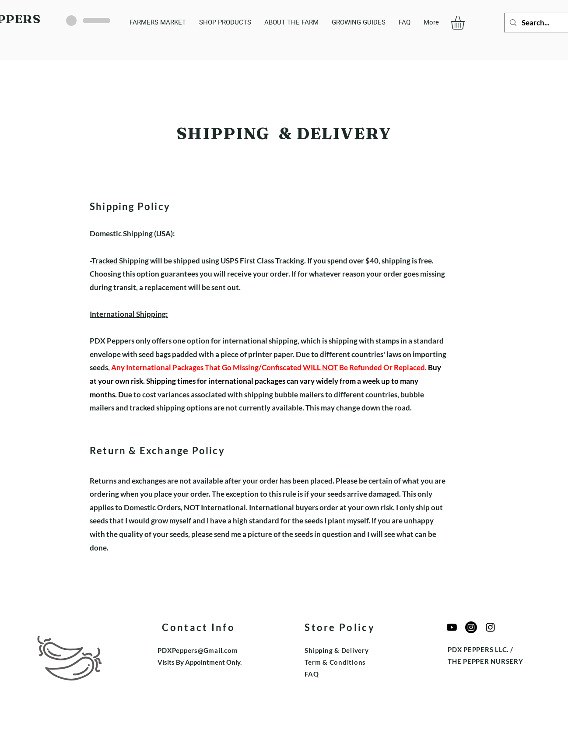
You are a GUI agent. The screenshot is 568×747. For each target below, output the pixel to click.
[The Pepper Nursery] (471, 627)
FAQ (312, 674)
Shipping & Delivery (336, 650)
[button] (466, 23)
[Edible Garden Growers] (490, 627)
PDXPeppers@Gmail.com (198, 650)
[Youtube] (452, 627)
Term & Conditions (335, 662)
